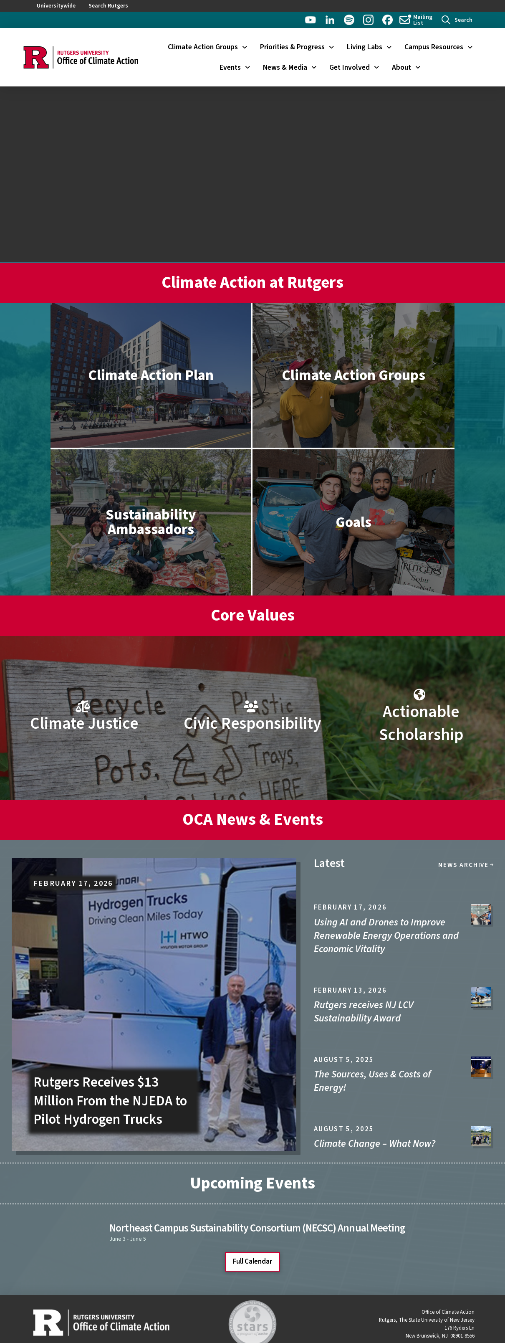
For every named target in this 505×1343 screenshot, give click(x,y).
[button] (457, 20)
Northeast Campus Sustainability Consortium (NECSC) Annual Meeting (257, 1228)
